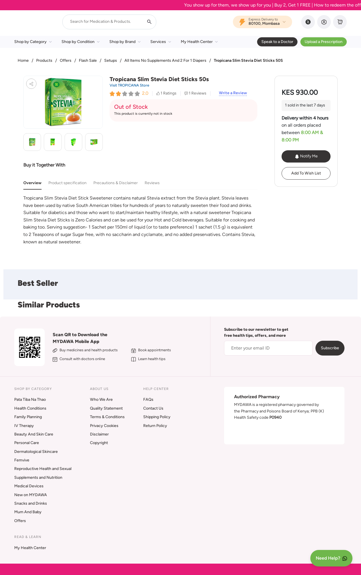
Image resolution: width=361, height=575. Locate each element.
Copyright (99, 442)
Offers (65, 60)
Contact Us (153, 408)
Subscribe (330, 348)
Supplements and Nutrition (38, 477)
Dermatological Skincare (36, 451)
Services (160, 41)
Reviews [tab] (152, 182)
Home (23, 60)
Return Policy (155, 425)
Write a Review (233, 93)
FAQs (148, 399)
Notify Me (306, 156)
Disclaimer (99, 434)
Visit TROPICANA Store (129, 85)
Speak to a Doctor (277, 41)
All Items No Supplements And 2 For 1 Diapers (165, 60)
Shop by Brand (125, 41)
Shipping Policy (157, 416)
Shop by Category (33, 41)
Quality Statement (106, 408)
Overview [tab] (32, 182)
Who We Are (101, 399)
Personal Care (26, 442)
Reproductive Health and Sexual (42, 468)
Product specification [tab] (67, 182)
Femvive (21, 460)
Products (44, 60)
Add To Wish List (306, 173)
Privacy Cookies (104, 425)
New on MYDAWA (30, 494)
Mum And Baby (28, 512)
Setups (110, 60)
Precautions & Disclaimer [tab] (115, 182)
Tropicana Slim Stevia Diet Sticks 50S (248, 60)
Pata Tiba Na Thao (30, 399)
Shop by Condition (80, 41)
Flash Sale (88, 60)
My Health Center (199, 41)
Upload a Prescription (323, 41)
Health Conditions (30, 408)
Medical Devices (29, 486)
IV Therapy (24, 425)
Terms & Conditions (107, 416)
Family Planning (28, 416)
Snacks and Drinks (30, 503)
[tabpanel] (140, 219)
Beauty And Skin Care (33, 434)
